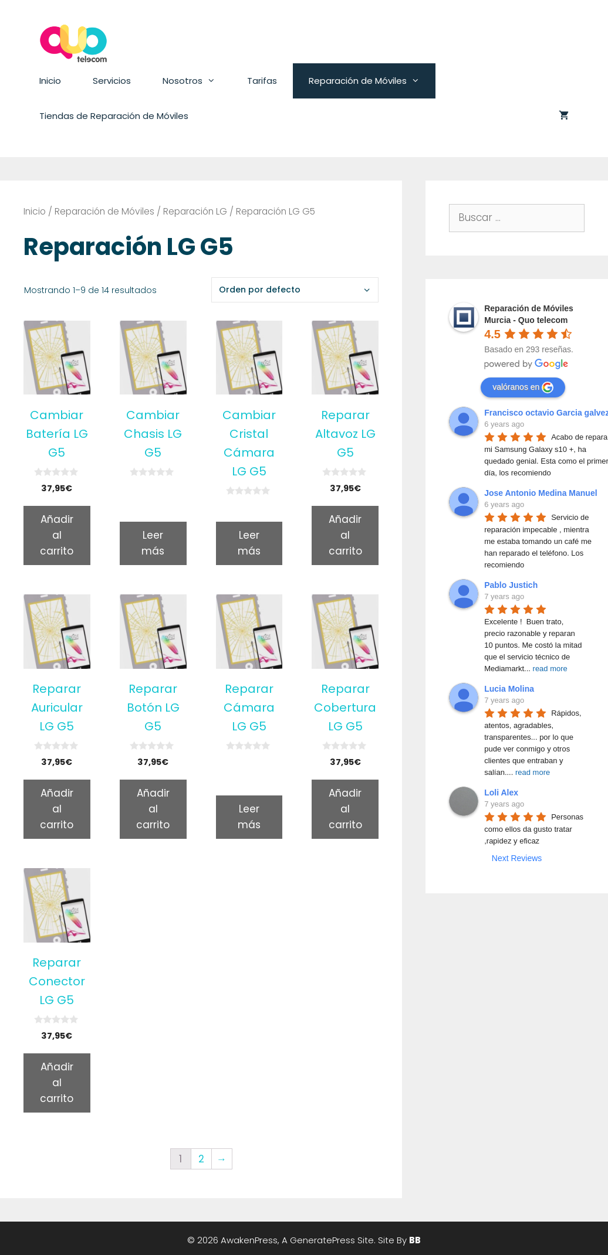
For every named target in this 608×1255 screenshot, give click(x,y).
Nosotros (197, 80)
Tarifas (262, 80)
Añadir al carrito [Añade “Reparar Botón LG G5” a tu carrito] (153, 809)
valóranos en (522, 387)
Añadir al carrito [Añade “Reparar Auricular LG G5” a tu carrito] (56, 809)
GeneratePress (322, 1240)
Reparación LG (195, 211)
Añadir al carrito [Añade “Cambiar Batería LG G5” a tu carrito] (56, 535)
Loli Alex (501, 792)
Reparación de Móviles (372, 80)
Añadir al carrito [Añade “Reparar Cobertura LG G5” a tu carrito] (345, 809)
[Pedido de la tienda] (295, 289)
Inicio (50, 80)
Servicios (112, 80)
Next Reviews (517, 858)
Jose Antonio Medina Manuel (540, 493)
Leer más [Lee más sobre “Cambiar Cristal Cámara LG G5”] (249, 543)
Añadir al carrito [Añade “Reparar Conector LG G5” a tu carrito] (56, 1083)
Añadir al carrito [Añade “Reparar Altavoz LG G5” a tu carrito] (345, 535)
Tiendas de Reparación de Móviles (113, 116)
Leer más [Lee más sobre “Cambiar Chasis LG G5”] (152, 543)
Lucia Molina (509, 688)
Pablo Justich (511, 585)
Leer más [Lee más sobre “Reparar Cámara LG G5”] (249, 817)
